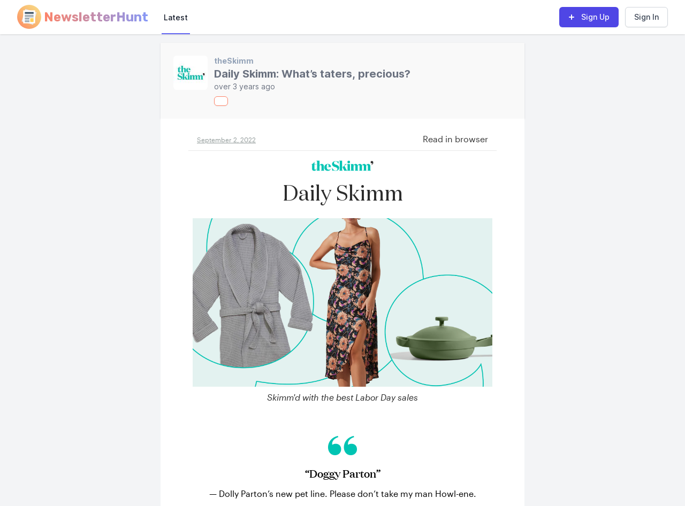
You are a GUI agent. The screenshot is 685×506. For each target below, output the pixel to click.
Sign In (646, 16)
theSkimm (234, 60)
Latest (176, 17)
